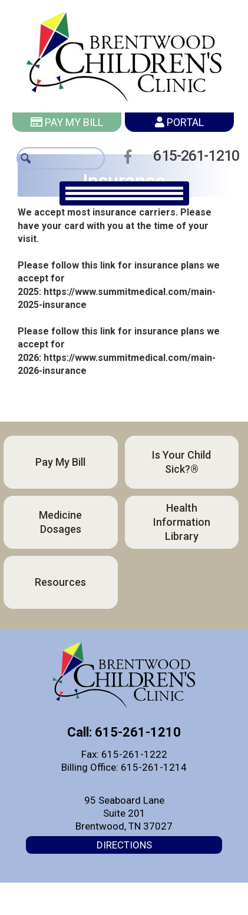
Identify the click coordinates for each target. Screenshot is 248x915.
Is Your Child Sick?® (181, 462)
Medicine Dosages (60, 522)
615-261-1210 (193, 156)
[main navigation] (124, 193)
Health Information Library (181, 522)
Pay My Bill (67, 122)
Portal (179, 122)
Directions (124, 845)
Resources (60, 582)
